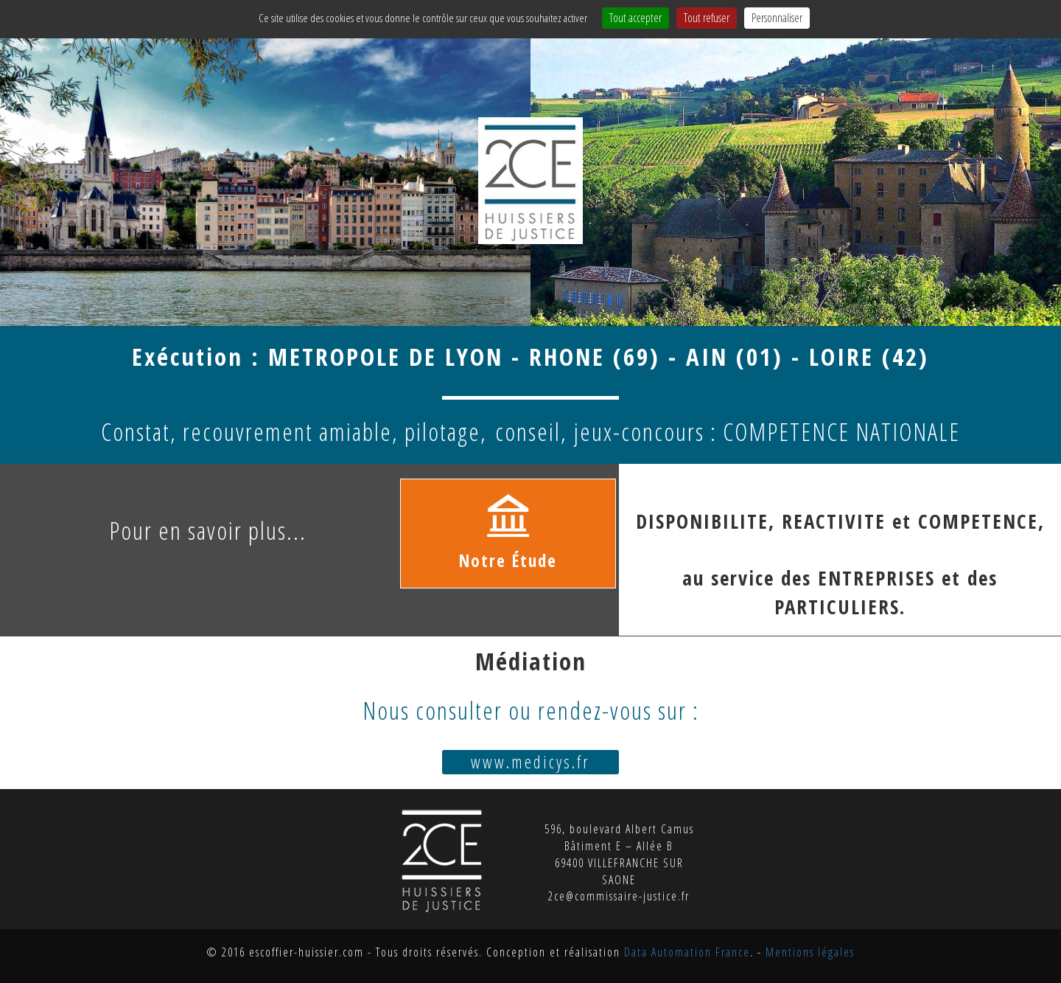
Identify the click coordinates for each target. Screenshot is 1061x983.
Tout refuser (706, 18)
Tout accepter (635, 18)
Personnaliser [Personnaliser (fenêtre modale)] (777, 18)
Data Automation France (687, 952)
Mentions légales (810, 952)
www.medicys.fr (530, 762)
